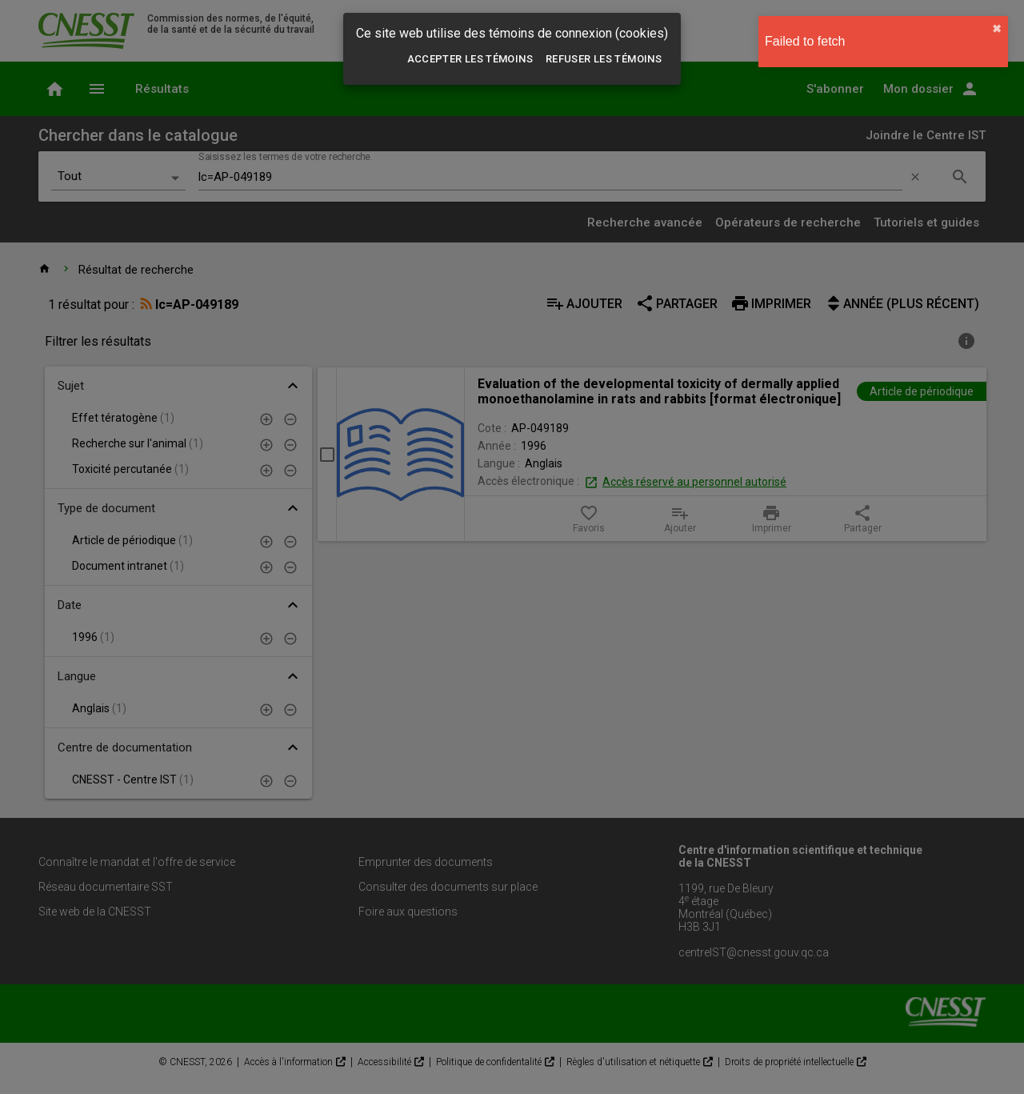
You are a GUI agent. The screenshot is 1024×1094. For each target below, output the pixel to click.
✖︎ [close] (997, 28)
